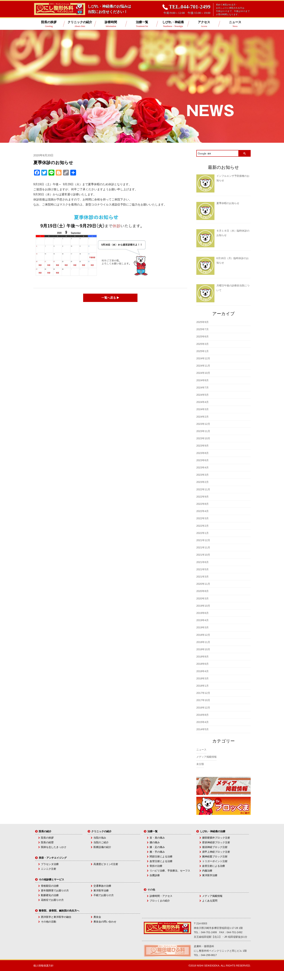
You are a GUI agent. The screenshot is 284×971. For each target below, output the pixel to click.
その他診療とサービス (51, 879)
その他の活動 (48, 921)
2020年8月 (202, 591)
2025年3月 (202, 343)
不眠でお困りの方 (103, 895)
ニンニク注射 (48, 868)
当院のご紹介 (101, 842)
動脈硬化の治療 (50, 895)
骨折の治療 (156, 865)
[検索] (217, 154)
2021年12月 (203, 540)
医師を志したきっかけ (53, 847)
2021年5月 (202, 569)
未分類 (200, 764)
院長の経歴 (47, 842)
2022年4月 (202, 511)
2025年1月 (202, 351)
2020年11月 (203, 583)
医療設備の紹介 (102, 847)
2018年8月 (202, 656)
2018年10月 (203, 649)
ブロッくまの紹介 (160, 900)
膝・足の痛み (157, 847)
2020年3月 (202, 598)
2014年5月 (202, 729)
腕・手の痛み (157, 851)
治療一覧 (141, 24)
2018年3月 (202, 678)
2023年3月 (202, 474)
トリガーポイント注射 (214, 861)
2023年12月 (203, 423)
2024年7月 (202, 387)
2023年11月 (203, 431)
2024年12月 (203, 358)
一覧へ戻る (110, 297)
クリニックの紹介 (79, 24)
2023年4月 (202, 467)
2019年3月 (202, 627)
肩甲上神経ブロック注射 (216, 851)
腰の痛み (155, 842)
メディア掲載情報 (206, 756)
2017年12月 (203, 692)
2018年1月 (202, 685)
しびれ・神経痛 (172, 24)
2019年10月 (203, 605)
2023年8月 (202, 453)
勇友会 (97, 916)
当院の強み (99, 837)
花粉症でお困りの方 (52, 899)
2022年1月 (202, 533)
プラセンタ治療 (50, 864)
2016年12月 (203, 707)
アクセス (204, 24)
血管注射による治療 (161, 861)
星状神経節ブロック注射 (216, 842)
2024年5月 (202, 394)
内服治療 (207, 870)
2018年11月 (203, 642)
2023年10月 (203, 438)
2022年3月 (202, 518)
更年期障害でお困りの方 (55, 890)
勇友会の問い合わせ (104, 921)
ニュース (235, 24)
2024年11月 (203, 365)
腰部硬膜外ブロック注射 (216, 837)
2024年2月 (202, 416)
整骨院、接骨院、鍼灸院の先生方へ (59, 910)
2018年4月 (202, 671)
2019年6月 (202, 613)
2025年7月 (202, 329)
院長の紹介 (45, 831)
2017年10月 (203, 700)
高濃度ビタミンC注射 (105, 864)
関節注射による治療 (161, 856)
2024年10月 (203, 372)
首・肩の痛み (157, 837)
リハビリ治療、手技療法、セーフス (170, 870)
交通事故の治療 (102, 885)
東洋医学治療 (101, 890)
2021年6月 (202, 562)
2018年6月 (202, 663)
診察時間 (110, 24)
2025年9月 (202, 322)
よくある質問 (209, 900)
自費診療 (155, 875)
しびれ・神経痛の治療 (212, 831)
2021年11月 (203, 547)
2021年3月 (202, 576)
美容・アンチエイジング (53, 857)
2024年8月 (202, 380)
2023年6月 (202, 460)
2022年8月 (202, 503)
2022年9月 (202, 496)
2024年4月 (202, 402)
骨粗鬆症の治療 (50, 885)
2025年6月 (202, 336)
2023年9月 (202, 445)
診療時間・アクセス (161, 895)
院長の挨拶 (48, 24)
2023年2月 (202, 482)
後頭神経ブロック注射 (214, 847)
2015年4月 (202, 722)
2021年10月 (203, 554)
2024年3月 (202, 409)
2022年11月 (203, 489)
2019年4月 (202, 620)
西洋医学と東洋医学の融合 (56, 916)
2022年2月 (202, 525)
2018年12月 (203, 634)
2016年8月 (202, 714)
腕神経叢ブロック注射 (214, 856)
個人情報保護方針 (43, 965)
